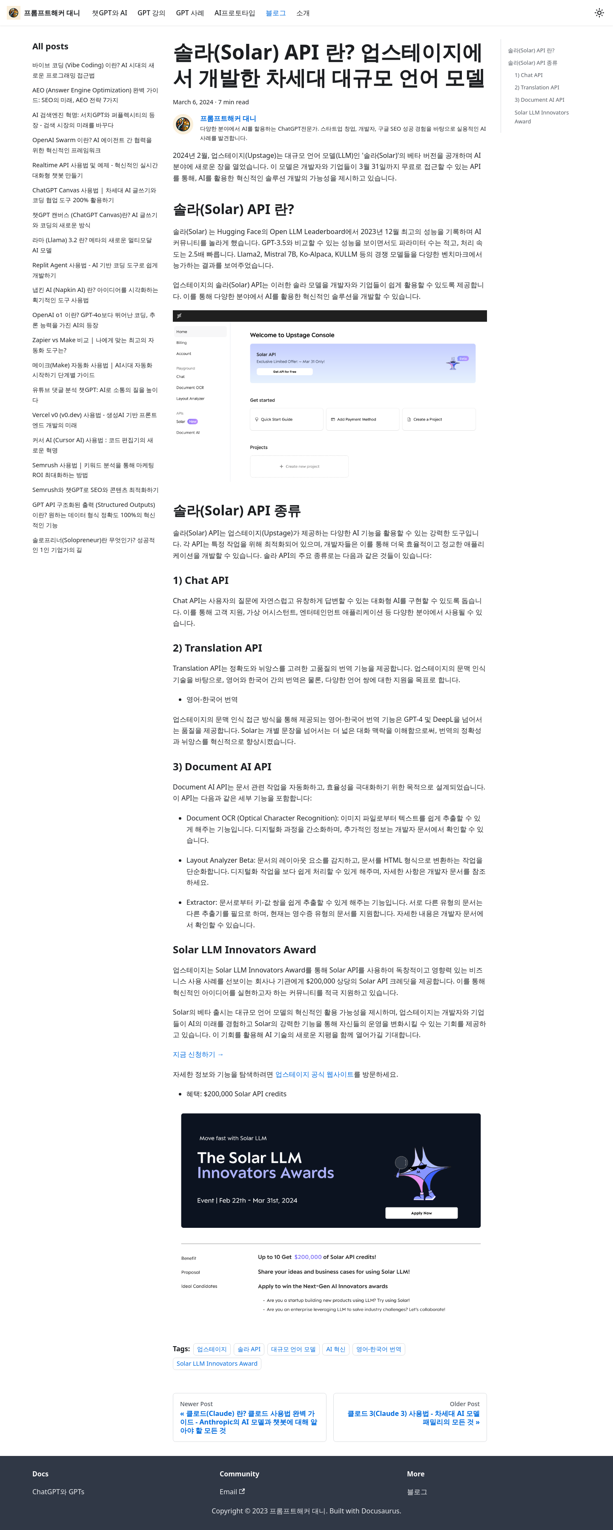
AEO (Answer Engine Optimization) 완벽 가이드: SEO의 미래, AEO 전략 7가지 (95, 95)
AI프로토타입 (235, 12)
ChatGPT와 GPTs (58, 1491)
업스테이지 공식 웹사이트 (314, 1074)
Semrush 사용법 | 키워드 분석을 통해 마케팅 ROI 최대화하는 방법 (93, 470)
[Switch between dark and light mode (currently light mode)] (599, 13)
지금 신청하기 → (198, 1054)
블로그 (276, 12)
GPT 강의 (151, 12)
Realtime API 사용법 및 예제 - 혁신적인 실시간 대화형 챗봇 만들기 (95, 170)
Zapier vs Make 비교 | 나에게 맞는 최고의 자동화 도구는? (93, 345)
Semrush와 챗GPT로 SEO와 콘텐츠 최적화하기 (95, 490)
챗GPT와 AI (109, 12)
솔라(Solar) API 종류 (533, 62)
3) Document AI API (539, 99)
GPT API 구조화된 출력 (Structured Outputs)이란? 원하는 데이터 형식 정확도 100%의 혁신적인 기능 (93, 514)
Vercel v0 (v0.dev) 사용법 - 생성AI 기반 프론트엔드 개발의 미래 (94, 420)
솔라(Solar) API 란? (531, 50)
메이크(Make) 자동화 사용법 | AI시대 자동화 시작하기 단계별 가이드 (92, 370)
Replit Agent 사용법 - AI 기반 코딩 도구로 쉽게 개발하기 (95, 270)
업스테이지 (212, 1349)
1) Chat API (529, 75)
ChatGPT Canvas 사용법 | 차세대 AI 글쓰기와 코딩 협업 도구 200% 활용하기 (94, 195)
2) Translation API (537, 87)
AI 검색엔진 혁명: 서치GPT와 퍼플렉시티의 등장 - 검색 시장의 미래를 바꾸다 (93, 120)
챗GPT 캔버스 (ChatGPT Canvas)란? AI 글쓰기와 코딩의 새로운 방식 (95, 220)
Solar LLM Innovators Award (217, 1363)
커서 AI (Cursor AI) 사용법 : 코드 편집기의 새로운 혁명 (92, 445)
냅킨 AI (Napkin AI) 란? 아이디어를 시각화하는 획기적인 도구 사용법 (95, 295)
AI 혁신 (336, 1349)
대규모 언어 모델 (293, 1349)
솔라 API (249, 1349)
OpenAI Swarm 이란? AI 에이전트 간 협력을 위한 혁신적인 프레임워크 (92, 145)
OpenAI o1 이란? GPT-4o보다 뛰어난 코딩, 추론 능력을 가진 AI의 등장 (93, 320)
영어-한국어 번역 (378, 1349)
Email (232, 1491)
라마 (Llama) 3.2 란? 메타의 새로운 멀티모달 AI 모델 (92, 245)
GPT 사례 (190, 12)
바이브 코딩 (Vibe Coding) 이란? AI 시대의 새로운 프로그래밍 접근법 (93, 70)
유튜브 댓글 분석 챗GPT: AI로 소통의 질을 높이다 (95, 395)
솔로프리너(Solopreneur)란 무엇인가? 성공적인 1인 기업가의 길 (93, 545)
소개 (303, 12)
